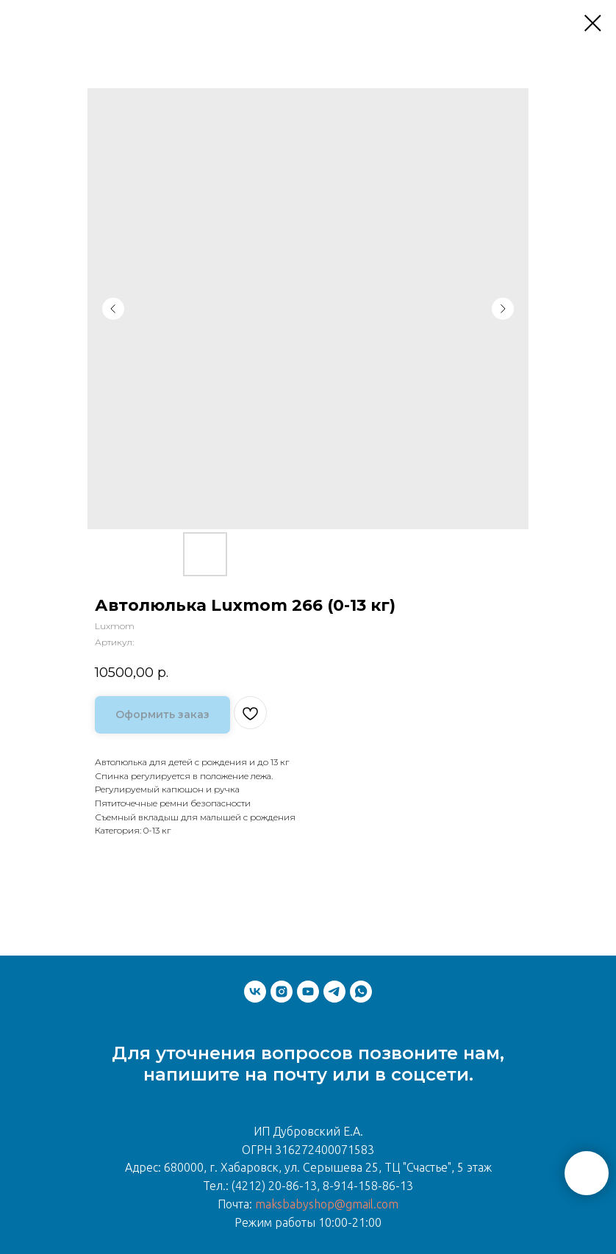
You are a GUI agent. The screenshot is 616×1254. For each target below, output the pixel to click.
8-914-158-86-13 (368, 1185)
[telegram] (334, 992)
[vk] (255, 992)
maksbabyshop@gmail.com (326, 1204)
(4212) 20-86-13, (276, 1185)
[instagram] (282, 992)
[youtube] (308, 992)
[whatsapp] (361, 992)
